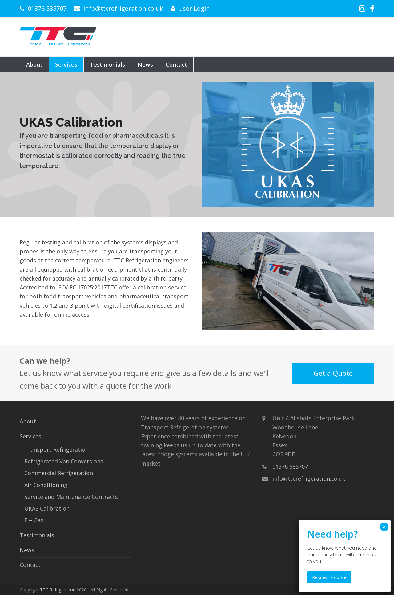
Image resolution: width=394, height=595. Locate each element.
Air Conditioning (45, 485)
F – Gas (33, 520)
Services (30, 436)
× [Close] (384, 526)
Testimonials (37, 535)
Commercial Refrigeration (58, 473)
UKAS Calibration (47, 508)
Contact (30, 564)
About (28, 421)
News (27, 550)
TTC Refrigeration (57, 590)
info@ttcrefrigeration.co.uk (123, 8)
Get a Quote (333, 373)
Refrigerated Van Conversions (63, 461)
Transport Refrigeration (56, 449)
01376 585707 (47, 8)
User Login (194, 8)
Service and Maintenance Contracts (71, 496)
